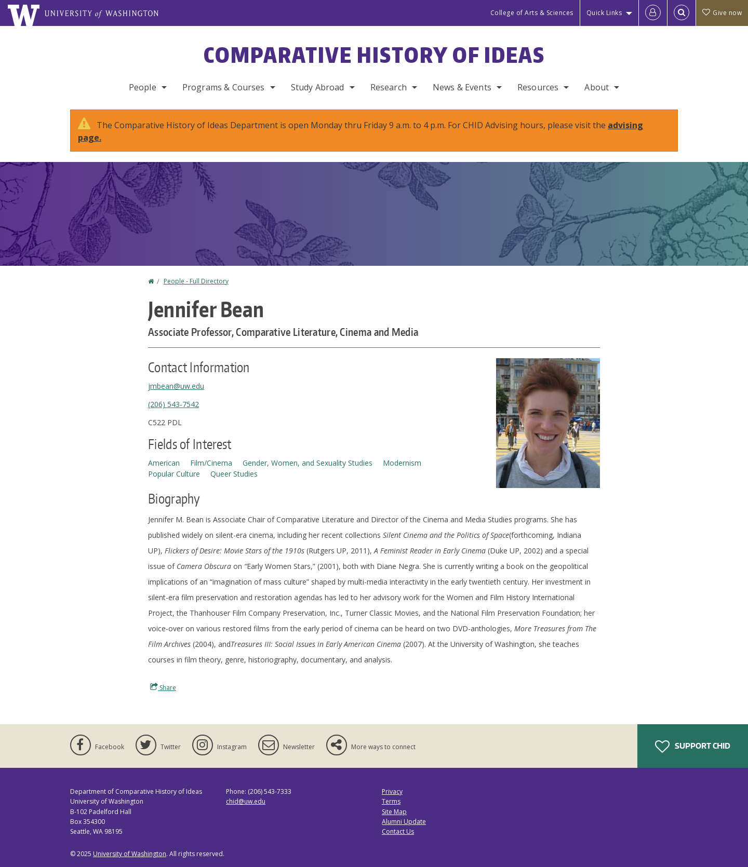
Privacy (392, 791)
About (596, 87)
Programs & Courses (223, 87)
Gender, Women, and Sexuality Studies (307, 463)
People (142, 87)
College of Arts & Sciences (531, 12)
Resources (537, 87)
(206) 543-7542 (173, 404)
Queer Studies (234, 474)
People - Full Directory (196, 281)
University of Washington (129, 853)
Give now (722, 12)
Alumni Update (404, 821)
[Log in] (653, 13)
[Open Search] (681, 13)
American (164, 463)
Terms (391, 801)
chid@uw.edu (245, 801)
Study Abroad (317, 87)
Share (163, 687)
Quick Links (604, 12)
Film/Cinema (211, 463)
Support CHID (692, 746)
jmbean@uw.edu (176, 386)
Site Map (394, 811)
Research (388, 87)
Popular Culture (174, 474)
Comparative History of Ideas (374, 55)
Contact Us (398, 831)
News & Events (462, 87)
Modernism (402, 463)
